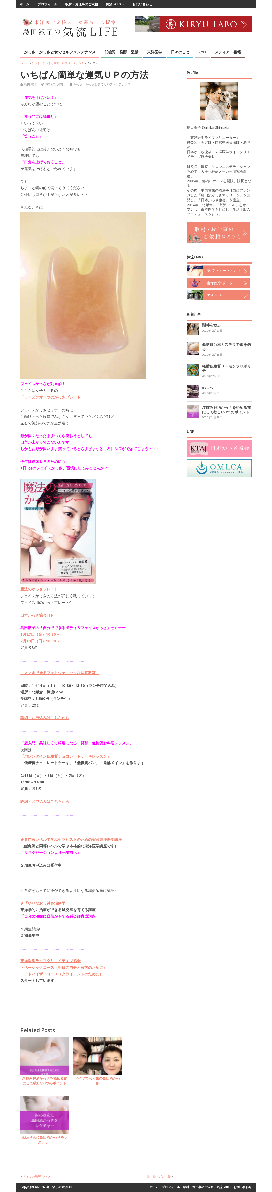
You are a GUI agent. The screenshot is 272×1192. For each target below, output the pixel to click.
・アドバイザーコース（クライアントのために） (61, 973)
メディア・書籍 (228, 51)
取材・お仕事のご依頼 (81, 4)
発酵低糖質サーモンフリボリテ (226, 368)
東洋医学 (154, 51)
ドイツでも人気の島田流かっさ (97, 1080)
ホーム (24, 4)
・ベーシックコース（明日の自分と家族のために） (63, 967)
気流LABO (113, 4)
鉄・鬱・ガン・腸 (159, 1176)
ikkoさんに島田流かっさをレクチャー (45, 1139)
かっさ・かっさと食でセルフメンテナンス (60, 51)
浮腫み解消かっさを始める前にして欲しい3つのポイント (44, 1080)
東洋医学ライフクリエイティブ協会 (50, 960)
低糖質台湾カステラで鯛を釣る (226, 346)
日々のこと (180, 51)
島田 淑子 (30, 84)
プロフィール (47, 4)
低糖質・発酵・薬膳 (121, 51)
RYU (202, 51)
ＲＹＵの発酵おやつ (36, 1176)
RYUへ (207, 387)
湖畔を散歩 (211, 324)
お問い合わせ (142, 4)
